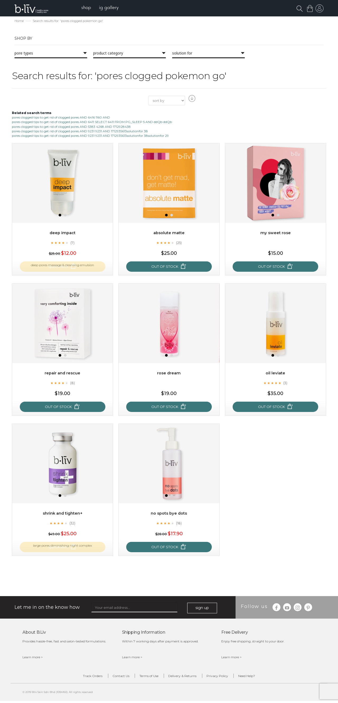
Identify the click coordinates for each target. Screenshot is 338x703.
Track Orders (76, 677)
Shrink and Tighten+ (62, 513)
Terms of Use (145, 677)
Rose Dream (169, 373)
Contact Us (110, 677)
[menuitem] (89, 8)
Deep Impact (63, 233)
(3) (285, 383)
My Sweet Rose (275, 233)
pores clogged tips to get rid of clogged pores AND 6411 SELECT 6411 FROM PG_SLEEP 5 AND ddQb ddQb (92, 122)
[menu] (103, 8)
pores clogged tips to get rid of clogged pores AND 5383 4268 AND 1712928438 (71, 127)
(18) (178, 523)
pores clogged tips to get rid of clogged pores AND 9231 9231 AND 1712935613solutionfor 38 (80, 131)
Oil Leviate (275, 373)
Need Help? (263, 677)
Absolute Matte (169, 233)
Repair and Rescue (62, 373)
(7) (72, 243)
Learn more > (32, 657)
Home (19, 21)
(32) (72, 523)
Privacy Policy (227, 677)
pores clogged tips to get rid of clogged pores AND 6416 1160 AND (61, 118)
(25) (178, 243)
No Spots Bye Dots (169, 513)
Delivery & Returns (186, 677)
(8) (72, 383)
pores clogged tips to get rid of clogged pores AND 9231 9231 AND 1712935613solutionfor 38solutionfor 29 (90, 136)
